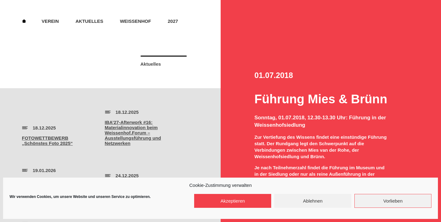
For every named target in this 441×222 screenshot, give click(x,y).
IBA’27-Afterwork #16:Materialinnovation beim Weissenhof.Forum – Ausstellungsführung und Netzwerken (133, 133)
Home (24, 20)
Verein (50, 21)
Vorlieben (393, 201)
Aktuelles (89, 21)
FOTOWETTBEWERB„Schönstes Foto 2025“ (47, 140)
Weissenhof (135, 21)
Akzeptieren (232, 201)
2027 (173, 21)
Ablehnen (312, 201)
